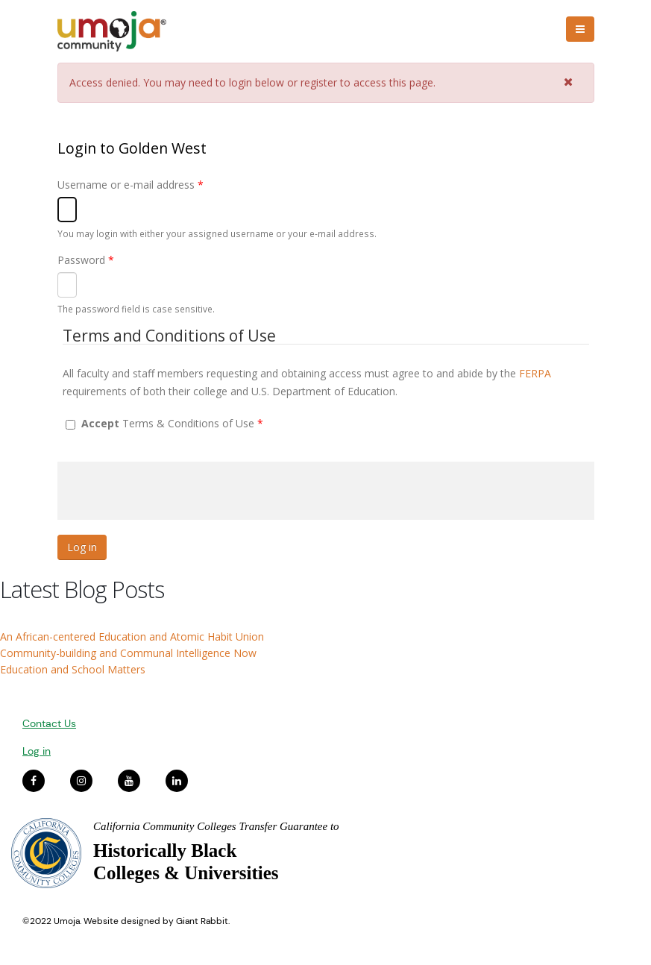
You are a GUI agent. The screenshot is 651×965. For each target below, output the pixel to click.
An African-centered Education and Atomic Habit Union (132, 636)
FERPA (535, 373)
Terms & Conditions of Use (172, 423)
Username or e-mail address (130, 184)
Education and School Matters (72, 669)
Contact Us (49, 723)
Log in (36, 751)
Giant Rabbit (202, 921)
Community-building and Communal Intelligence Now (128, 653)
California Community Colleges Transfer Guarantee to (216, 826)
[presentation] (170, 491)
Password (85, 260)
